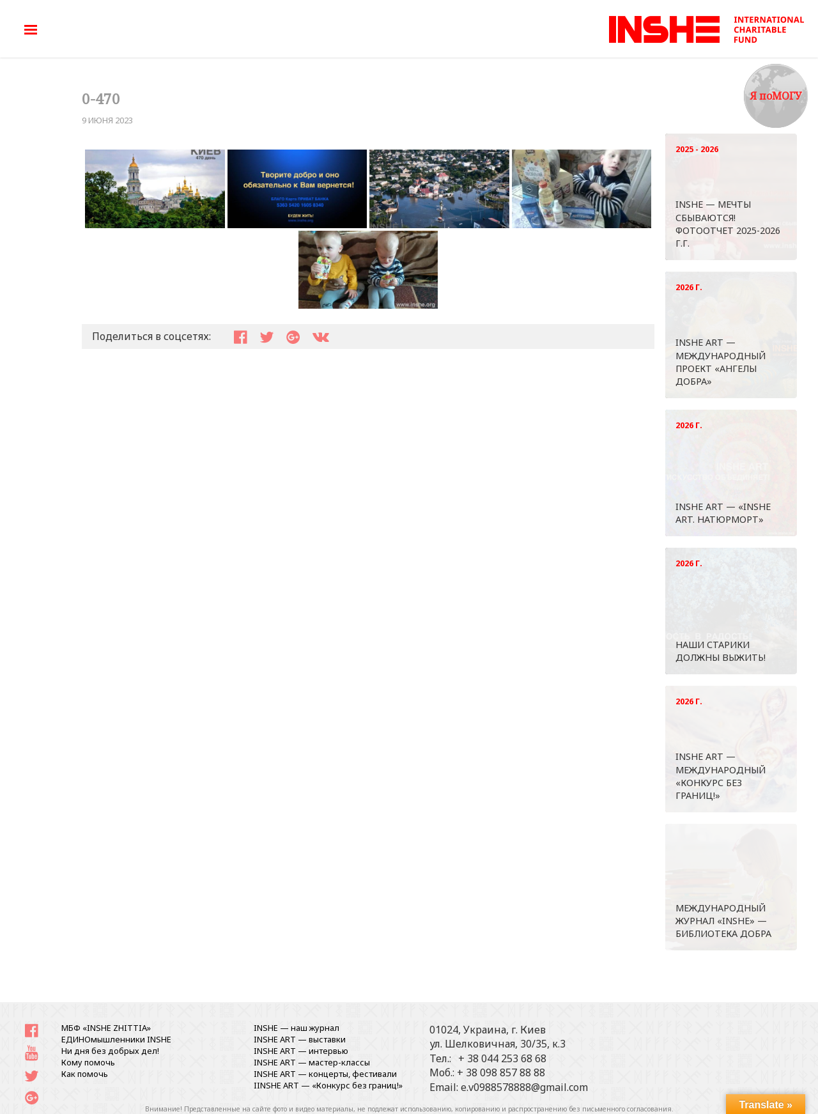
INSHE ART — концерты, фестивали (325, 1073)
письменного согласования (627, 1108)
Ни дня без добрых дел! (110, 1050)
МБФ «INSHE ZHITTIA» (106, 1027)
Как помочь (84, 1073)
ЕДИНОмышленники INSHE (116, 1039)
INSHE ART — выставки (300, 1039)
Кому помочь (88, 1062)
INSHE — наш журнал (296, 1027)
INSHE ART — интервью (301, 1050)
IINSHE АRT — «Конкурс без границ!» (328, 1085)
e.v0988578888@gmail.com (524, 1087)
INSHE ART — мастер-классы (312, 1062)
